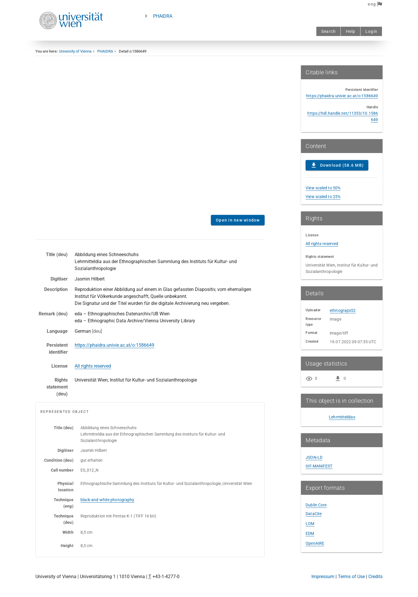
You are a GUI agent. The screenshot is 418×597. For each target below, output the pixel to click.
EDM (310, 533)
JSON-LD (314, 457)
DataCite (314, 513)
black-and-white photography (107, 499)
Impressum (322, 576)
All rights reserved (93, 366)
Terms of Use (351, 576)
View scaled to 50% (323, 188)
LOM (310, 523)
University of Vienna (75, 51)
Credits (375, 576)
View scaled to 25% (323, 196)
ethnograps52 (343, 310)
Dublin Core (316, 505)
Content (150, 138)
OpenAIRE (315, 543)
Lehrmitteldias (342, 417)
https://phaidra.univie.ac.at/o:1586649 (114, 345)
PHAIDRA (162, 16)
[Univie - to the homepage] (71, 37)
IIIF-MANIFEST (319, 466)
